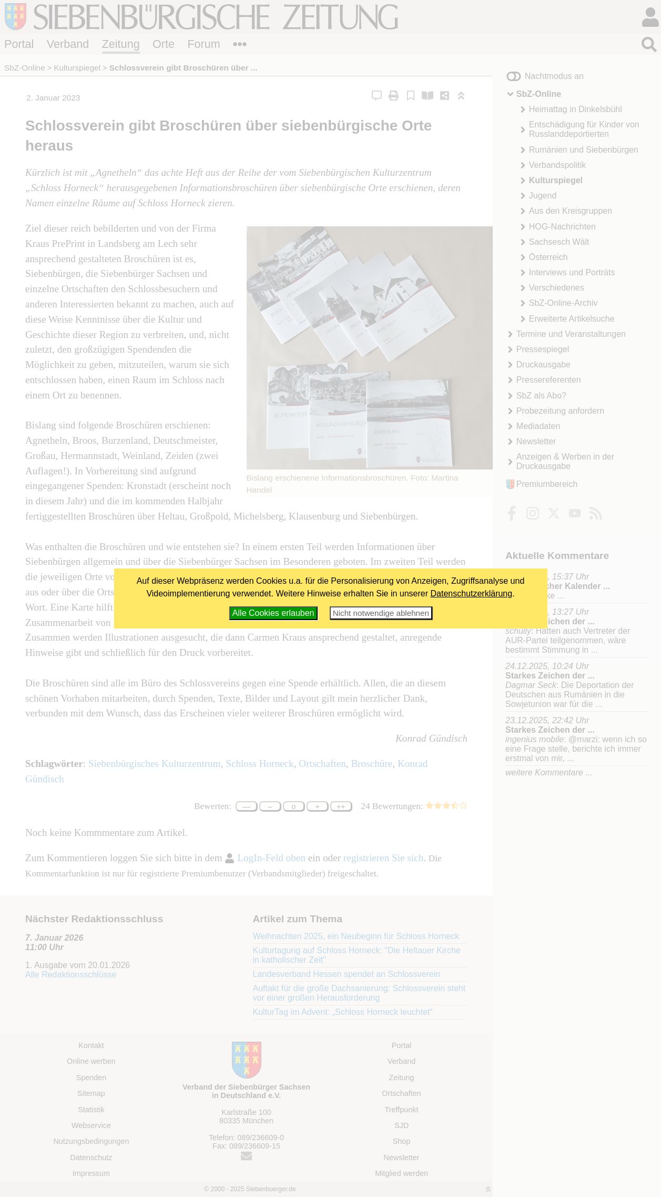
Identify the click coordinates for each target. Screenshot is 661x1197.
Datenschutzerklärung (472, 593)
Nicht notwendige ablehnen (381, 613)
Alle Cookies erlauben (273, 613)
